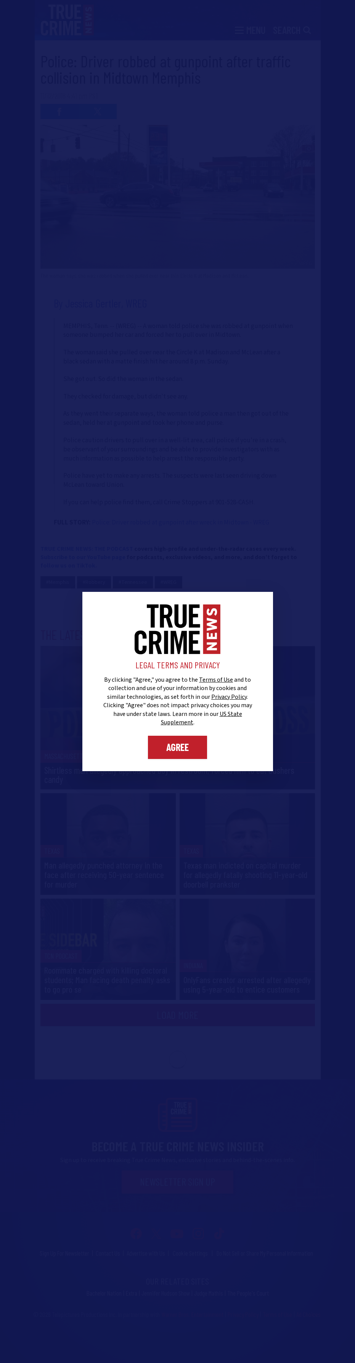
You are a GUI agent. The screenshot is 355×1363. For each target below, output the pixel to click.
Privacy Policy (229, 697)
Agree (177, 747)
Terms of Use (216, 680)
